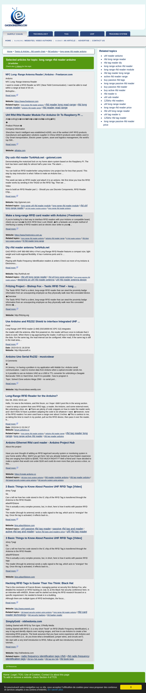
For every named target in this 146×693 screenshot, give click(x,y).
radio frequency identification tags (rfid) (43, 656)
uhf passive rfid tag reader (36, 528)
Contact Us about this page (55, 674)
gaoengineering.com (16, 25)
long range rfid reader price (118, 107)
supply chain (15, 34)
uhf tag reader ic (112, 114)
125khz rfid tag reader (115, 118)
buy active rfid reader (114, 90)
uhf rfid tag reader (77, 531)
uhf (92, 34)
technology (40, 34)
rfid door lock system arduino (32, 478)
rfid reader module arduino (56, 477)
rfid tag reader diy (113, 63)
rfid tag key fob (51, 659)
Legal (14, 674)
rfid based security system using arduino (21, 480)
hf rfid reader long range (33, 241)
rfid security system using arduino (51, 480)
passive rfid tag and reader (68, 528)
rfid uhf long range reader (34, 277)
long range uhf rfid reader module (36, 206)
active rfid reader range (116, 76)
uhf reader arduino (113, 56)
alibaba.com (20, 150)
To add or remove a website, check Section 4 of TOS (30, 677)
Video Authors (44, 41)
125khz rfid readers (114, 100)
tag (66, 34)
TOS (20, 674)
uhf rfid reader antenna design (71, 280)
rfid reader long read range (60, 104)
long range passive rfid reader (119, 83)
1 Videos (18, 66)
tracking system (118, 34)
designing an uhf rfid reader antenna (35, 280)
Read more (12, 95)
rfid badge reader (54, 615)
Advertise (83, 41)
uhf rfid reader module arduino (35, 208)
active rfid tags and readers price (50, 532)
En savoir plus (55, 689)
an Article (70, 41)
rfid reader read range (55, 107)
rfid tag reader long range (117, 73)
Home (8, 41)
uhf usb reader (111, 97)
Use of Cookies (32, 674)
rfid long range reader (115, 59)
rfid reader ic (110, 94)
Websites (30, 41)
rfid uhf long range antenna (60, 277)
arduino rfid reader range (31, 108)
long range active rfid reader (28, 436)
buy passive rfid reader (115, 87)
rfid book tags (67, 659)
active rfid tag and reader (20, 531)
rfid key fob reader (35, 659)
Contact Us (98, 41)
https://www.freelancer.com (26, 101)
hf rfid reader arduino (73, 238)
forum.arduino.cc (21, 430)
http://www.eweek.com (24, 608)
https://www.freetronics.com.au (28, 235)
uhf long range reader (115, 104)
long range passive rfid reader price (118, 123)
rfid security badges (36, 615)
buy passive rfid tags (114, 80)
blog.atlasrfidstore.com (24, 525)
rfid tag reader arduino (54, 436)
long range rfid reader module (65, 206)
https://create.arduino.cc (25, 474)
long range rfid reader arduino (32, 105)
